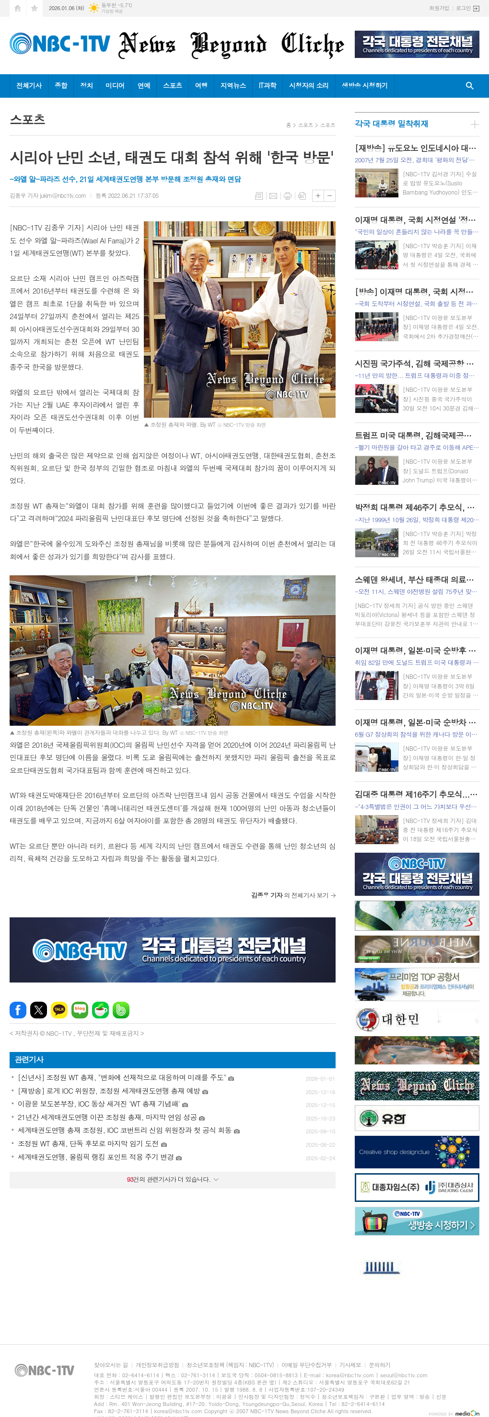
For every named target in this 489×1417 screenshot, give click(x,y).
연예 (144, 85)
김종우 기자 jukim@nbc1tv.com (48, 195)
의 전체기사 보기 (289, 895)
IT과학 (267, 85)
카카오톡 (59, 1010)
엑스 (38, 1010)
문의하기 (379, 1365)
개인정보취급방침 (157, 1365)
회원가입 (439, 7)
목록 (259, 196)
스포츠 (172, 85)
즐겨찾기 (34, 8)
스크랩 (302, 196)
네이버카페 (100, 1010)
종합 (61, 85)
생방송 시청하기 (365, 85)
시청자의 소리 (309, 85)
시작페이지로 (18, 8)
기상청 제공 (112, 11)
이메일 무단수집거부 (306, 1365)
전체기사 (29, 85)
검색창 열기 (469, 86)
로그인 (463, 7)
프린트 (287, 196)
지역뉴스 (233, 85)
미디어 (114, 85)
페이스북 (18, 1010)
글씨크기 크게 (318, 196)
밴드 (121, 1010)
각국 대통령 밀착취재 (391, 123)
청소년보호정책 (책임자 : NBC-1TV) (230, 1365)
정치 (86, 85)
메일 (273, 196)
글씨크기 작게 (330, 196)
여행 (201, 85)
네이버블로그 (79, 1010)
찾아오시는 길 (111, 1365)
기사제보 (350, 1365)
